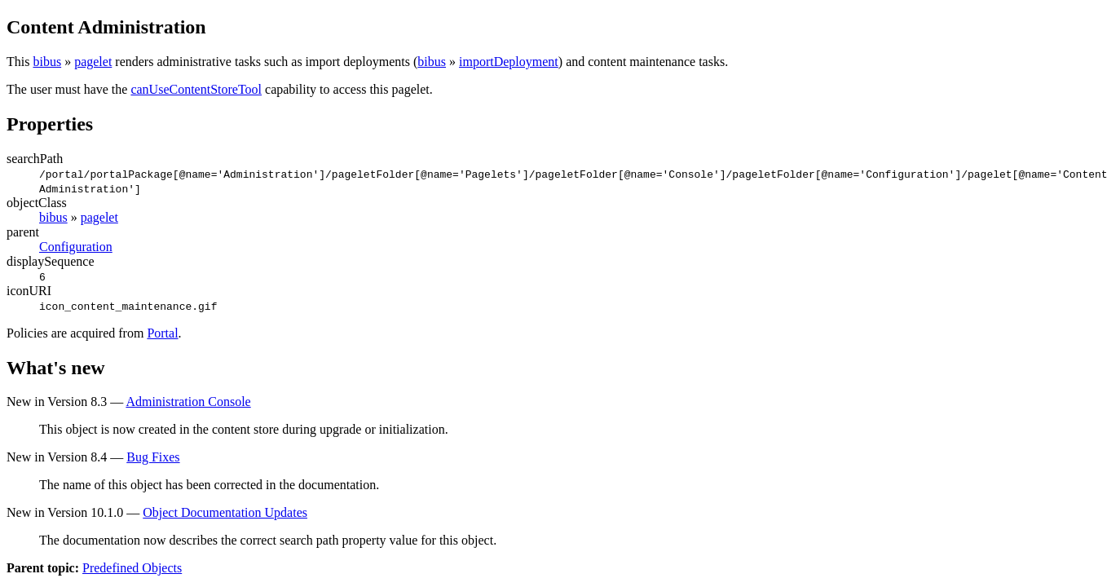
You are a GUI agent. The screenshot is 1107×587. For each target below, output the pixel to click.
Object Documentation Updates (225, 512)
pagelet (93, 61)
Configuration (75, 247)
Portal (162, 333)
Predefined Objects (132, 568)
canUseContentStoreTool (196, 89)
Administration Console (188, 401)
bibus (47, 61)
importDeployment (508, 61)
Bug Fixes (152, 457)
